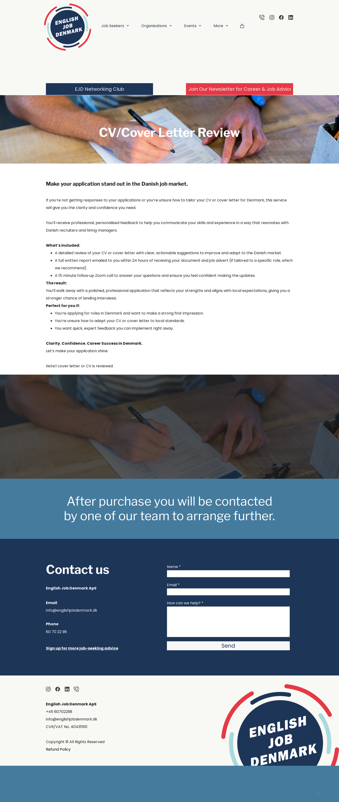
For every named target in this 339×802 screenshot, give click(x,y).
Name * (174, 566)
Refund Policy (58, 749)
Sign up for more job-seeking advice (82, 648)
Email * (173, 585)
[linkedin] (290, 17)
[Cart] (242, 25)
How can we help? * (185, 603)
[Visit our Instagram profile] (272, 17)
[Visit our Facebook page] (281, 17)
